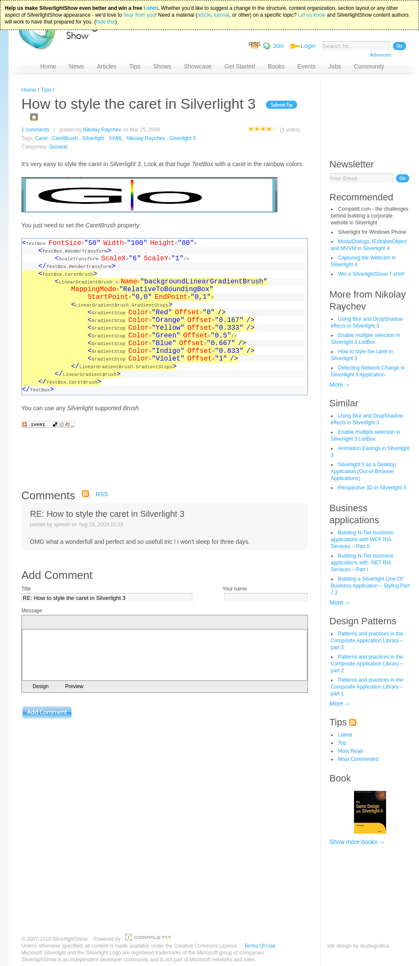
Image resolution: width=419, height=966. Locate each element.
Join (278, 45)
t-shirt (151, 6)
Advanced (380, 54)
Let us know (311, 13)
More (336, 384)
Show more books (354, 841)
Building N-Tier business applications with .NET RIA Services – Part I (362, 562)
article (204, 13)
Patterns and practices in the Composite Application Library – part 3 (367, 640)
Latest (345, 735)
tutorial (221, 13)
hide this (105, 20)
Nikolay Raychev (102, 130)
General (58, 147)
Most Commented (358, 759)
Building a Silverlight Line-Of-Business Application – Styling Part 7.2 (370, 586)
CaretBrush (65, 138)
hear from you (139, 13)
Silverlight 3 (182, 138)
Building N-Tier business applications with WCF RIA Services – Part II (362, 539)
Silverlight (93, 138)
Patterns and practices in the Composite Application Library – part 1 (367, 687)
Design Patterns (363, 621)
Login (308, 45)
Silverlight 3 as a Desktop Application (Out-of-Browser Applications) (363, 471)
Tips (46, 89)
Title (26, 589)
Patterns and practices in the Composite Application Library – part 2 (367, 664)
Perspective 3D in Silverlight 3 (372, 488)
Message (31, 611)
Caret (41, 138)
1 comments (35, 130)
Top (342, 743)
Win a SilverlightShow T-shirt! (371, 274)
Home (28, 89)
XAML (115, 138)
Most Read (350, 751)
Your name (234, 589)
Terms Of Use (259, 946)
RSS (102, 494)
